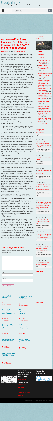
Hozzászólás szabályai (24, 390)
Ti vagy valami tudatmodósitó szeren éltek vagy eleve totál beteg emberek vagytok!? (8, 311)
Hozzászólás (5, 255)
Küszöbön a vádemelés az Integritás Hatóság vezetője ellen (45, 120)
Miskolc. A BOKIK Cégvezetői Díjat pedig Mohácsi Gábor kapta (24, 340)
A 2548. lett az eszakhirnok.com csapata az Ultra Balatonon (43, 131)
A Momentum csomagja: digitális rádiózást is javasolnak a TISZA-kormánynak (25, 311)
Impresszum (21, 387)
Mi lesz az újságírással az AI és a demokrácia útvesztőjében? (43, 172)
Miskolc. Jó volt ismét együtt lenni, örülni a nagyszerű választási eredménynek (43, 236)
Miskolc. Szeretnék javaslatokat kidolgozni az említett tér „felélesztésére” (25, 296)
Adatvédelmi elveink (23, 395)
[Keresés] (50, 10)
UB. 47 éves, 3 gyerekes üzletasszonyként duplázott (8, 296)
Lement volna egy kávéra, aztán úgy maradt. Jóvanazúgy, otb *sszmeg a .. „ (8, 355)
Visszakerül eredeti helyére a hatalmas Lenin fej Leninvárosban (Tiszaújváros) (8, 326)
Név (3, 272)
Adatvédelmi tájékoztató (24, 392)
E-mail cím (4, 278)
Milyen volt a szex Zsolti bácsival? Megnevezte (8, 340)
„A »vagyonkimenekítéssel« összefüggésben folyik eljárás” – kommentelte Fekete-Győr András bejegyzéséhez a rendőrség (43, 206)
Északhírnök (10, 2)
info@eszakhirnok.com (24, 384)
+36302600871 (22, 379)
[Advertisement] (26, 24)
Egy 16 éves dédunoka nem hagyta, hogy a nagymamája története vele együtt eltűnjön (25, 326)
